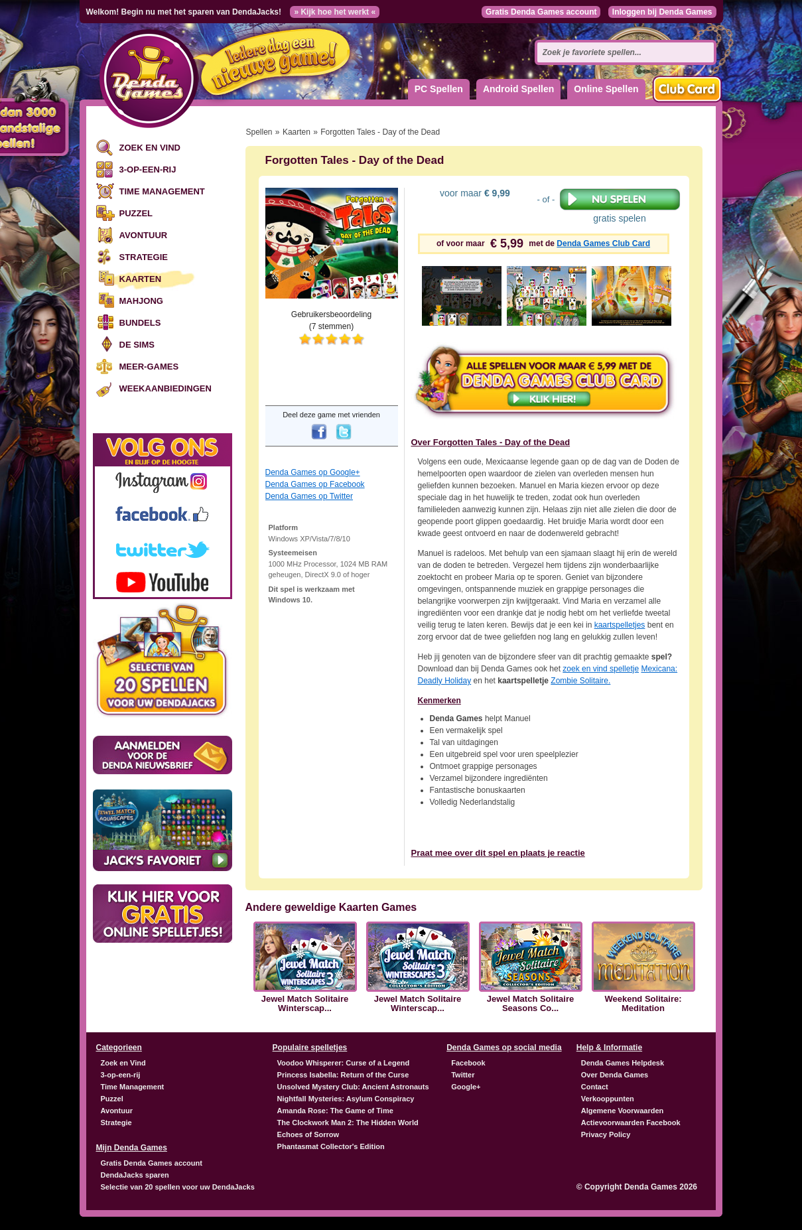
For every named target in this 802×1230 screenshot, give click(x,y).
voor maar (473, 193)
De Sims (137, 345)
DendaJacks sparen (135, 1175)
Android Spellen (518, 89)
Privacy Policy (606, 1134)
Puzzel (136, 213)
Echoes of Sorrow (308, 1134)
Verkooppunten (607, 1099)
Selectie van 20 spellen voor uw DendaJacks (178, 1187)
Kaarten (140, 279)
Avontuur (143, 235)
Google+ (465, 1087)
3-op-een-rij (147, 169)
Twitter (462, 1075)
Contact (594, 1087)
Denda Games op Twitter (309, 496)
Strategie (143, 257)
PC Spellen (439, 89)
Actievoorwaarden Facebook (631, 1123)
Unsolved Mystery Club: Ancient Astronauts (353, 1087)
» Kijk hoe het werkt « (334, 12)
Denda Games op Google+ (312, 472)
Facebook (468, 1063)
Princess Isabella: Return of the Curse (343, 1075)
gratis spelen (620, 206)
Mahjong (141, 301)
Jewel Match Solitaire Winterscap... (305, 1003)
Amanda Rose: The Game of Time (335, 1111)
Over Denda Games (615, 1075)
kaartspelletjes (619, 625)
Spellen (259, 132)
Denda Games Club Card (603, 243)
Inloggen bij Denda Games (662, 12)
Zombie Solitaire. (580, 680)
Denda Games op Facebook (315, 484)
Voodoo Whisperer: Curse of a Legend (343, 1063)
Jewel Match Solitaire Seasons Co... (530, 1003)
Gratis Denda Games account (541, 12)
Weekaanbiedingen (165, 388)
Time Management (162, 191)
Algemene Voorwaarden (622, 1111)
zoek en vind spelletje (601, 668)
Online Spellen (606, 89)
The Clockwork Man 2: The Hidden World (348, 1123)
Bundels (140, 323)
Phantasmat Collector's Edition (331, 1146)
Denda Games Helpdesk (622, 1063)
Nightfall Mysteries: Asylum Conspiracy (346, 1099)
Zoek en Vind (149, 148)
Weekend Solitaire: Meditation (642, 1003)
